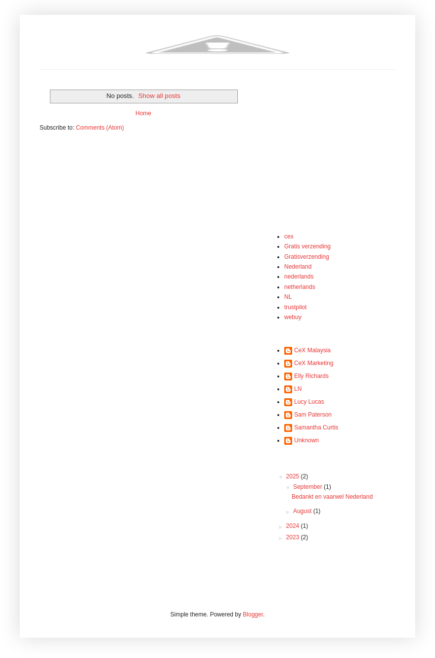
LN (298, 388)
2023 (293, 537)
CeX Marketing (313, 363)
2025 (293, 476)
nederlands (298, 276)
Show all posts (159, 95)
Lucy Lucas (309, 401)
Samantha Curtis (316, 427)
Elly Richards (311, 376)
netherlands (299, 286)
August (303, 511)
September (308, 486)
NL (288, 296)
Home (143, 113)
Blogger (253, 614)
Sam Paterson (313, 414)
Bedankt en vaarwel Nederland (332, 496)
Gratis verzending (307, 246)
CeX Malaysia (312, 350)
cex (289, 236)
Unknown (306, 440)
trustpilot (295, 307)
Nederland (297, 266)
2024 (293, 525)
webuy (293, 317)
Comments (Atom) (100, 127)
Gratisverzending (306, 256)
